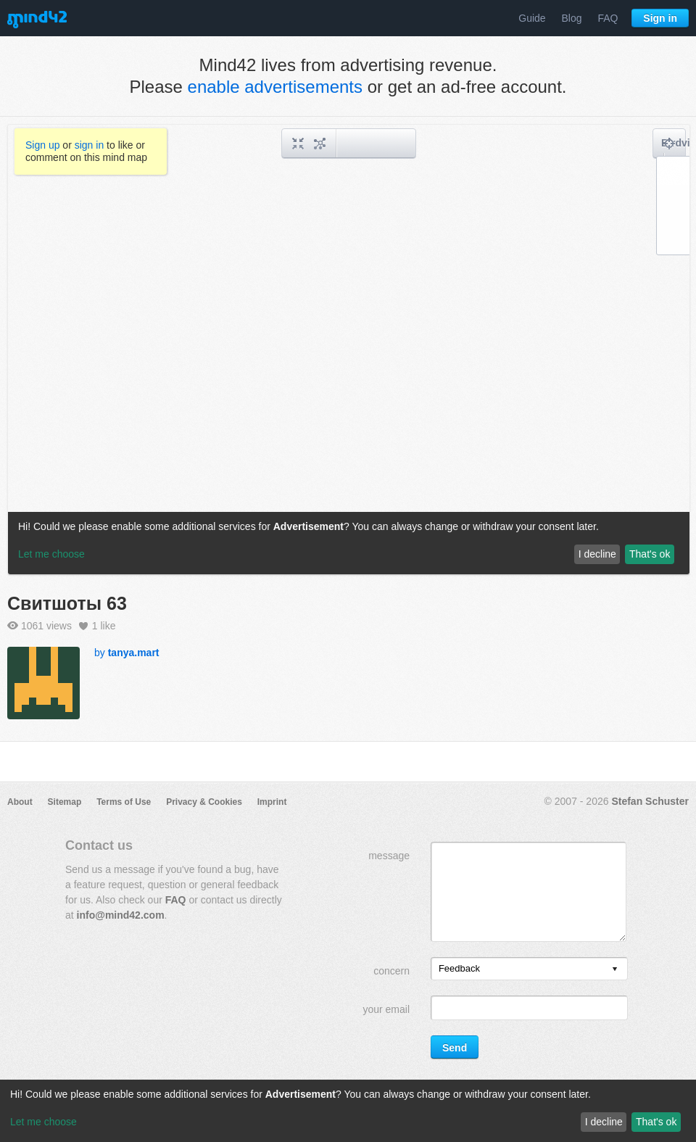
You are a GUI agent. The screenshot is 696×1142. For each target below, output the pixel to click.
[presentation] (615, 969)
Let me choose (43, 1121)
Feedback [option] (459, 968)
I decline (604, 1121)
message (389, 855)
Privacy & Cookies (204, 802)
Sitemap (65, 802)
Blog (572, 18)
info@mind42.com (121, 915)
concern (391, 971)
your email (386, 1009)
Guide (531, 18)
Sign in (660, 18)
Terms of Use (123, 802)
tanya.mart (134, 652)
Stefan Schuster (650, 801)
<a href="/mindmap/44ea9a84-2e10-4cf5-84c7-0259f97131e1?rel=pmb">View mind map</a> (348, 349)
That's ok (656, 1121)
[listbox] (529, 968)
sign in (89, 145)
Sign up (42, 145)
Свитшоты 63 (67, 603)
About (20, 802)
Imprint (272, 802)
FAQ (607, 18)
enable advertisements (275, 86)
